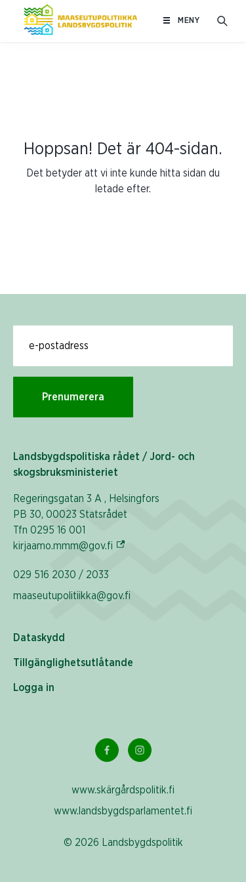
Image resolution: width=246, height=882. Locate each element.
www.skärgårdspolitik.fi (123, 790)
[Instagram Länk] (140, 750)
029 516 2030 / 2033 (61, 575)
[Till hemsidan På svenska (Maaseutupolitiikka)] (80, 21)
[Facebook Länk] (107, 750)
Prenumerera (73, 397)
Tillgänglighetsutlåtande (73, 663)
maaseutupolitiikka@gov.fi (72, 596)
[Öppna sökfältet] (222, 21)
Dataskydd (39, 638)
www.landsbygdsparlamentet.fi (123, 811)
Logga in (33, 687)
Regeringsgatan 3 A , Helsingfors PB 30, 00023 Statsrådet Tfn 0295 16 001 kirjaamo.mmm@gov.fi (86, 522)
